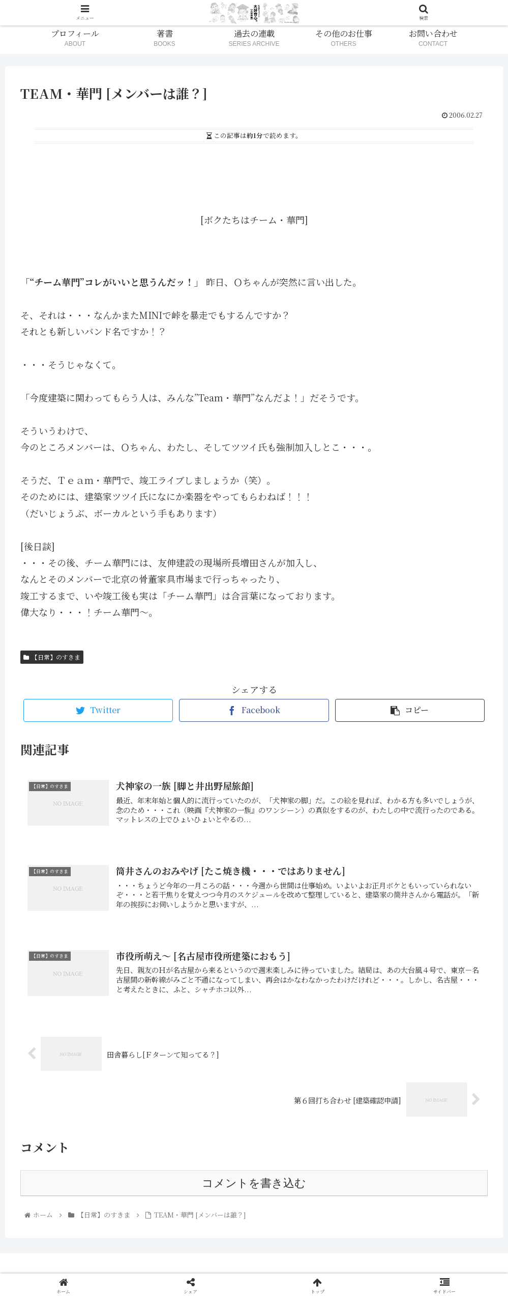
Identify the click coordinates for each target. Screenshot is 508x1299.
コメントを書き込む (254, 1183)
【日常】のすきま (51, 657)
